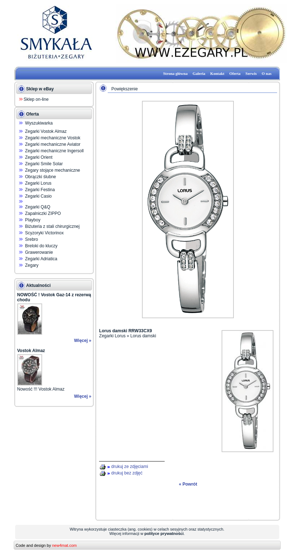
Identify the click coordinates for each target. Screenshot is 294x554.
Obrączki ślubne (40, 176)
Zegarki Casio (38, 196)
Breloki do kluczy (41, 245)
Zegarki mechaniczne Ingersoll (54, 150)
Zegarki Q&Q (37, 207)
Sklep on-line (36, 99)
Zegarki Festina (40, 189)
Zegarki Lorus (38, 183)
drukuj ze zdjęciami (129, 466)
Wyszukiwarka (39, 123)
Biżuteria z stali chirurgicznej (52, 226)
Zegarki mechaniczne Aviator (53, 144)
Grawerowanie (39, 252)
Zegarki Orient (39, 157)
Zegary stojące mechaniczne (52, 170)
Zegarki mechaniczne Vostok (52, 137)
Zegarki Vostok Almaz (46, 131)
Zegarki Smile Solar (44, 163)
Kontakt (217, 73)
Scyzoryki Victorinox (44, 232)
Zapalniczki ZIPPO (43, 213)
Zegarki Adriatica (41, 258)
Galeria (198, 73)
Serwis (251, 73)
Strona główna (175, 73)
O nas (266, 73)
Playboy (33, 219)
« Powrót (188, 484)
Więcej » (83, 340)
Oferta (234, 73)
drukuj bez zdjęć (127, 473)
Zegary (32, 265)
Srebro (31, 239)
